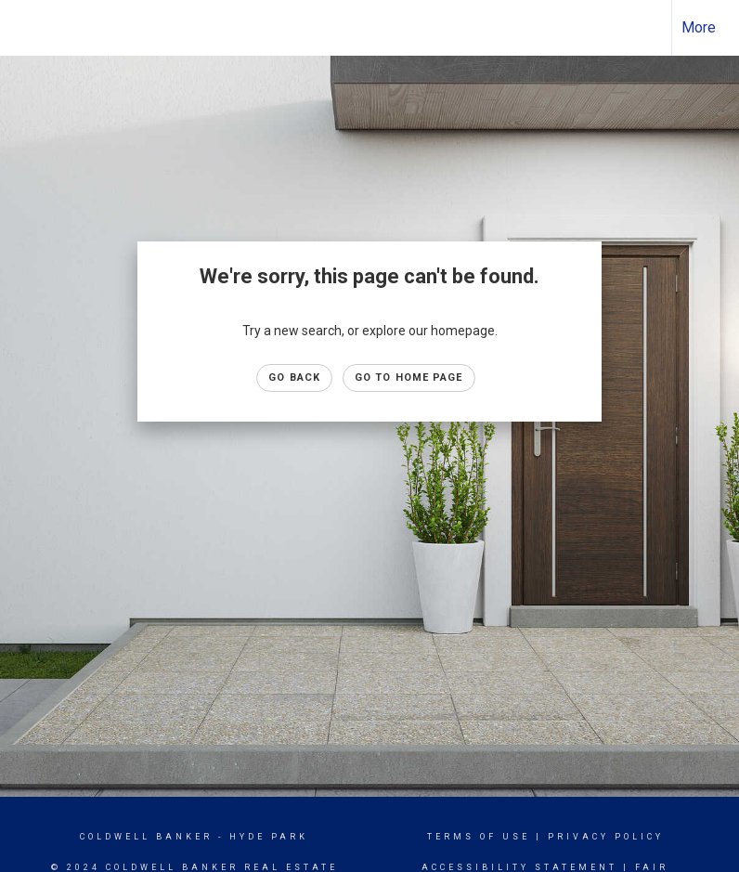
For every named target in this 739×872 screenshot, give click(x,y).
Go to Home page (409, 377)
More (698, 27)
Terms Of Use (478, 836)
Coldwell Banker (146, 836)
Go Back (294, 377)
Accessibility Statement (519, 867)
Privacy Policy (606, 836)
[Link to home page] (23, 28)
